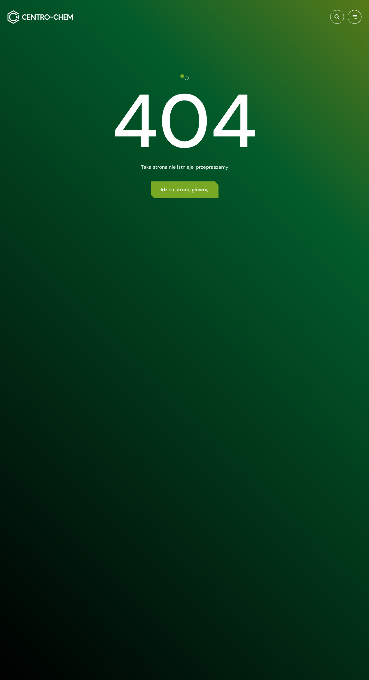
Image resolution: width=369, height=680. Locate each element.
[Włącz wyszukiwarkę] (337, 17)
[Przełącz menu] (354, 17)
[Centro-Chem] (40, 17)
